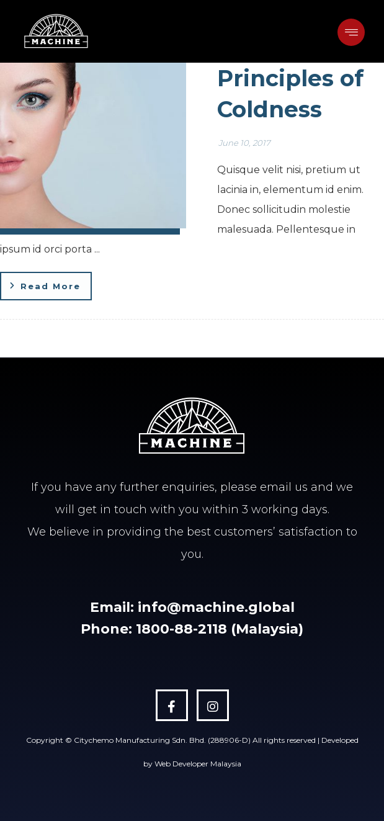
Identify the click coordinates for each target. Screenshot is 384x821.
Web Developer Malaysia (197, 763)
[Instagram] (213, 705)
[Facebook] (172, 705)
